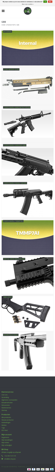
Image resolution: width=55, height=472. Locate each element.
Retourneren (6, 405)
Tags (3, 428)
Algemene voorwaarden (9, 400)
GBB (18, 25)
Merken (4, 425)
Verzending (5, 397)
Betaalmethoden (7, 403)
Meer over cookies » (28, 4)
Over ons (5, 395)
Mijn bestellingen (7, 440)
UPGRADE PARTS (11, 25)
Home (3, 25)
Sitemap (4, 410)
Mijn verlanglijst (7, 445)
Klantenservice (6, 408)
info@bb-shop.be (10, 459)
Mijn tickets (5, 442)
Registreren (5, 437)
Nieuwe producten (8, 420)
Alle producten (6, 417)
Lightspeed (28, 466)
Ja (45, 1)
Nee (50, 1)
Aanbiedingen (6, 422)
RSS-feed (5, 430)
